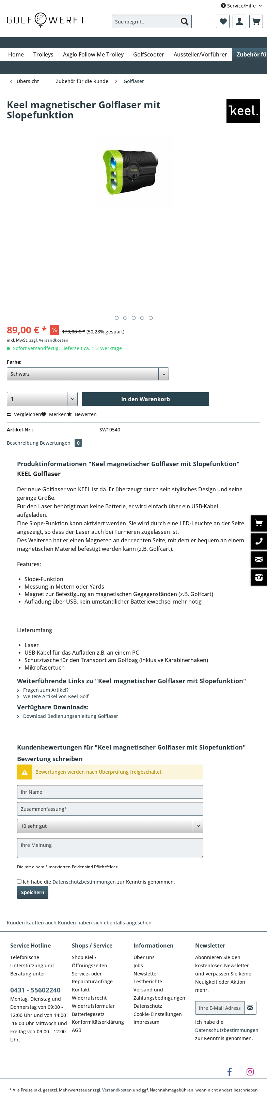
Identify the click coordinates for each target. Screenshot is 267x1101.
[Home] (16, 54)
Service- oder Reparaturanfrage (92, 977)
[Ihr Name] (110, 792)
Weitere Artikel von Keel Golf (53, 696)
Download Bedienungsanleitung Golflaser (67, 716)
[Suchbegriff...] (152, 21)
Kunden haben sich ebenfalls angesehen (105, 922)
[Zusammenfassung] (110, 809)
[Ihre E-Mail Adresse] (220, 1008)
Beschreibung (22, 443)
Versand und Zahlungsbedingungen (159, 993)
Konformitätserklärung (98, 1022)
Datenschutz (148, 1006)
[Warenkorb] (256, 21)
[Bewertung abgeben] (110, 826)
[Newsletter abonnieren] (250, 1008)
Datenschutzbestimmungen (84, 881)
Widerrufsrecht (89, 998)
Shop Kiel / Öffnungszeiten (89, 961)
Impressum (146, 1022)
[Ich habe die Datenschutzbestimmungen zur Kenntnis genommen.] (19, 881)
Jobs (138, 965)
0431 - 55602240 (35, 990)
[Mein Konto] (239, 21)
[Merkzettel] (223, 21)
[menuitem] (152, 25)
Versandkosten (117, 1090)
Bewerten (82, 414)
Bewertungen (61, 443)
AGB (76, 1030)
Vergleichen (24, 414)
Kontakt (81, 989)
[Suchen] (184, 21)
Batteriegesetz (88, 1014)
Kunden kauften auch (32, 922)
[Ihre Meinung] (110, 848)
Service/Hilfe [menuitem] (239, 5)
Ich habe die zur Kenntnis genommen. (99, 881)
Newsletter (146, 973)
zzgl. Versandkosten (48, 340)
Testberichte (148, 981)
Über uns (144, 957)
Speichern (32, 892)
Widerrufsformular (93, 1006)
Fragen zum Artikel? (42, 690)
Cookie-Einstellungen (158, 1014)
